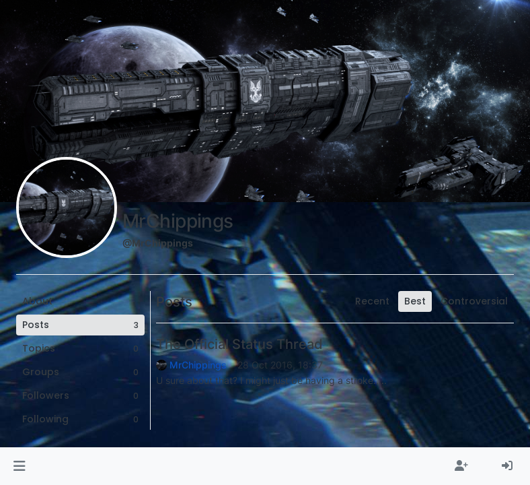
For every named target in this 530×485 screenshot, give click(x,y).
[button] (19, 466)
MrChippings (198, 365)
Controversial (474, 301)
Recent (372, 301)
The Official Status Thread (239, 344)
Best (415, 301)
